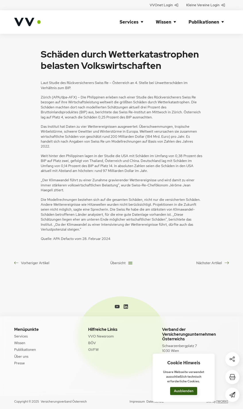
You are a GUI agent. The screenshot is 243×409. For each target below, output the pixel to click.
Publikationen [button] (204, 22)
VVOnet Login (164, 5)
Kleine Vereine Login (205, 5)
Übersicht (118, 263)
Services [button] (129, 22)
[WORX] (222, 401)
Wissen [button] (163, 22)
